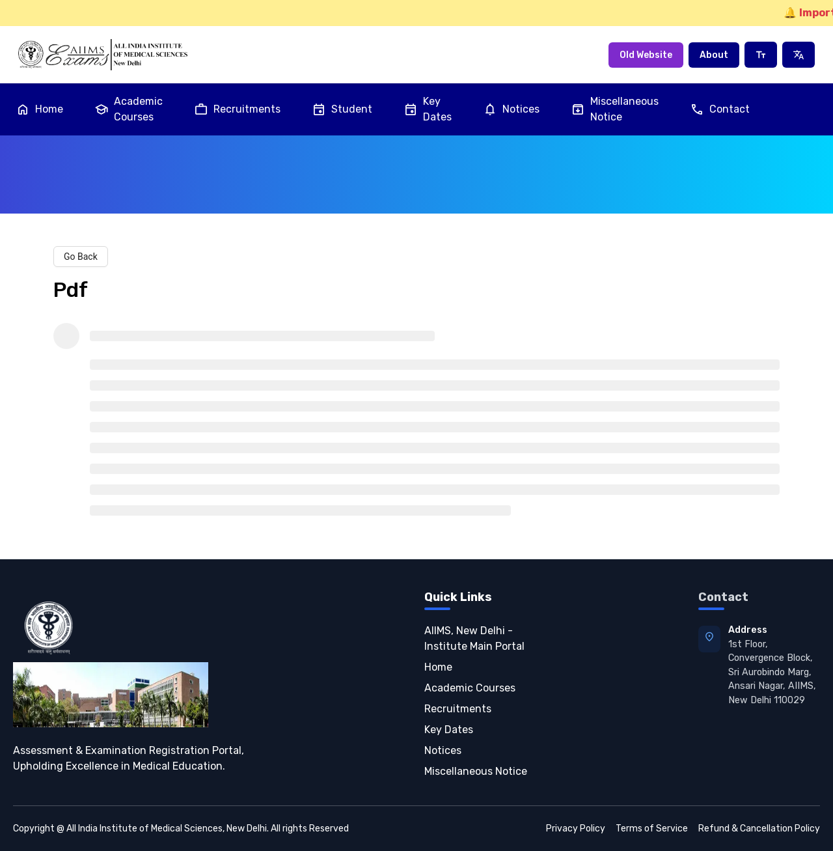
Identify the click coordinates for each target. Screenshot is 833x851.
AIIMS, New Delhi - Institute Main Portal (474, 638)
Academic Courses (128, 109)
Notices (511, 109)
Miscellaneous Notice (615, 109)
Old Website (646, 55)
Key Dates (427, 109)
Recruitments (237, 109)
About (714, 55)
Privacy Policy (575, 828)
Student (342, 109)
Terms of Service (652, 828)
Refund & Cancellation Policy (759, 828)
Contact (720, 109)
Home (39, 109)
